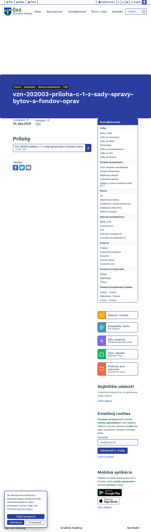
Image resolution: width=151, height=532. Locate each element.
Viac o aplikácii (105, 451)
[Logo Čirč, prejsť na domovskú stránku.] (18, 12)
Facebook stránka (135, 504)
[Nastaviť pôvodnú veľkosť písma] (123, 2)
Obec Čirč (100, 525)
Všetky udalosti (105, 345)
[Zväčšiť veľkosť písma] (127, 2)
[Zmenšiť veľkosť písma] (118, 2)
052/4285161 (133, 499)
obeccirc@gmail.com (137, 501)
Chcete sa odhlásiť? (106, 401)
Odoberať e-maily (112, 395)
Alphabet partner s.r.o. (68, 525)
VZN (38, 68)
